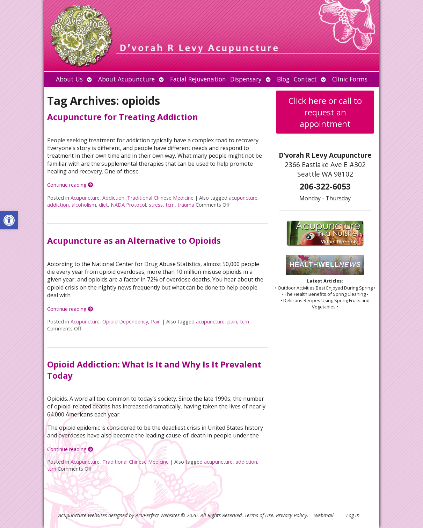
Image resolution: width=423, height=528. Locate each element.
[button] (9, 220)
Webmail (324, 515)
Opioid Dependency (125, 321)
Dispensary (246, 79)
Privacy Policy (291, 515)
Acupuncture (85, 197)
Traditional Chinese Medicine (160, 197)
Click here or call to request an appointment (325, 112)
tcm (170, 204)
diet (103, 204)
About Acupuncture (126, 79)
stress (156, 204)
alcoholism (84, 204)
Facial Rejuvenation (198, 79)
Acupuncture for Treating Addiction (122, 116)
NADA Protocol (128, 204)
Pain (156, 321)
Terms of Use (259, 515)
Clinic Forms (349, 79)
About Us (69, 79)
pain (232, 321)
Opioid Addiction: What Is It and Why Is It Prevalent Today (154, 369)
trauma (185, 204)
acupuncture (243, 197)
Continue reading (70, 184)
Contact (305, 79)
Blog (283, 79)
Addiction (113, 197)
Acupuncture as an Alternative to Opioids (134, 240)
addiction (58, 204)
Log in (352, 515)
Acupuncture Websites (82, 515)
